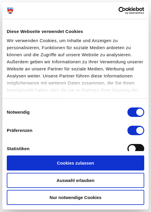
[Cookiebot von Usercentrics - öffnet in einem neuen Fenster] (118, 10)
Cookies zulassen (75, 162)
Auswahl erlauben (75, 180)
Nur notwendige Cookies (75, 197)
